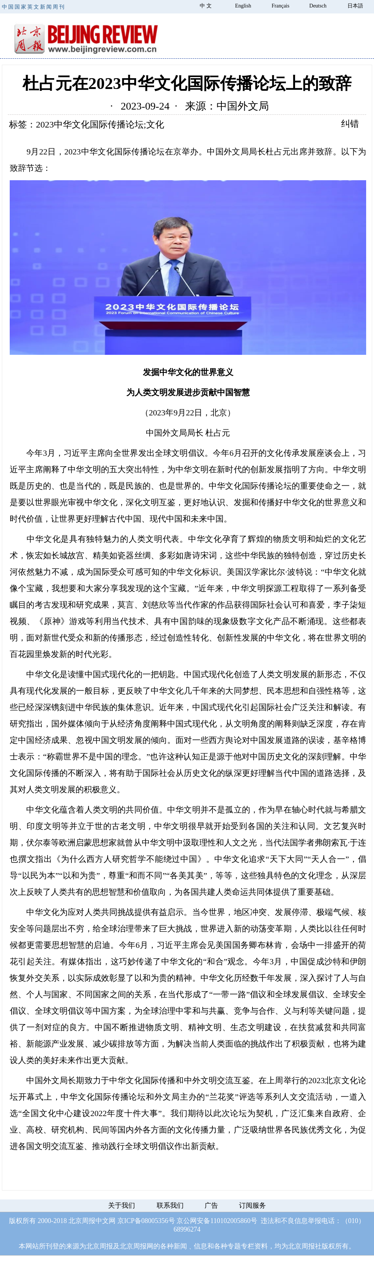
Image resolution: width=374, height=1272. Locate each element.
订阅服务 (252, 1205)
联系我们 (170, 1205)
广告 (211, 1205)
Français (280, 6)
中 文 (206, 6)
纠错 (350, 124)
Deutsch (318, 6)
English (243, 6)
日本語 (355, 6)
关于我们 (121, 1205)
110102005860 (230, 1221)
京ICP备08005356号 (146, 1221)
